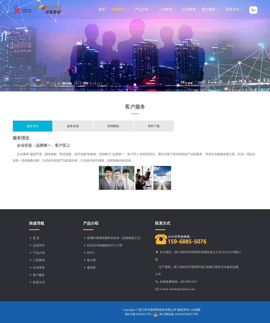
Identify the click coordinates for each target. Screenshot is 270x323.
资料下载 (154, 126)
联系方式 (234, 9)
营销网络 (113, 126)
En (253, 10)
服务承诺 (73, 126)
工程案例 (167, 9)
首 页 (36, 238)
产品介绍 (143, 9)
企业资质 (189, 9)
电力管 (91, 260)
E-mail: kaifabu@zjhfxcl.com (177, 289)
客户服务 (210, 9)
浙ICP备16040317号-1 (139, 314)
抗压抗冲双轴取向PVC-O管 (104, 245)
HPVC (91, 252)
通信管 (91, 267)
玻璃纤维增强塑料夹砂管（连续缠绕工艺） (115, 238)
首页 (101, 9)
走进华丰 (120, 9)
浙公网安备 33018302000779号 (175, 314)
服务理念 (33, 126)
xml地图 (194, 309)
